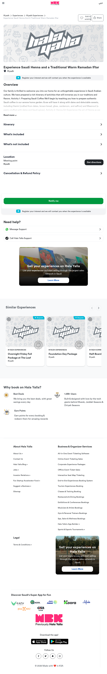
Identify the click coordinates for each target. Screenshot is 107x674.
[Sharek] (86, 602)
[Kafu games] (17, 603)
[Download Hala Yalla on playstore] (58, 642)
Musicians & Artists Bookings (70, 508)
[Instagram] (59, 656)
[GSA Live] (40, 609)
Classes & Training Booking (69, 492)
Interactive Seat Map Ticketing (71, 475)
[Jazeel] (52, 602)
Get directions (94, 162)
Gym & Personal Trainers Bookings (72, 513)
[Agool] (35, 602)
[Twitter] (45, 656)
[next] (98, 308)
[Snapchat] (52, 656)
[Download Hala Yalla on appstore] (39, 642)
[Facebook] (38, 656)
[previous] (92, 308)
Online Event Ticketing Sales (70, 459)
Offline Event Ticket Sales (69, 470)
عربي (101, 3)
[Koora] (70, 602)
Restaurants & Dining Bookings (71, 497)
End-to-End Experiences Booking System (75, 481)
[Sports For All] (24, 609)
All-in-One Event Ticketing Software (73, 454)
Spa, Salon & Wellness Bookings (71, 519)
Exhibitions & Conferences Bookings (73, 502)
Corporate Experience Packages (71, 464)
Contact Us (18, 459)
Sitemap (16, 492)
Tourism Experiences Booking (70, 486)
